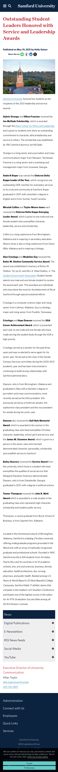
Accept (29, 763)
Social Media (12, 648)
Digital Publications (17, 623)
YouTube (10, 657)
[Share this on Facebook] (26, 54)
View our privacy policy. (37, 756)
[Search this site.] (9, 5)
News (7, 614)
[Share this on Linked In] (30, 54)
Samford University (12, 98)
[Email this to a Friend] (22, 54)
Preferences (29, 767)
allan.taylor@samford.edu (16, 682)
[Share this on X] (35, 54)
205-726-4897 (10, 686)
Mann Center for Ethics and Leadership (34, 125)
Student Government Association (19, 275)
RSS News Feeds (14, 640)
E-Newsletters (13, 631)
